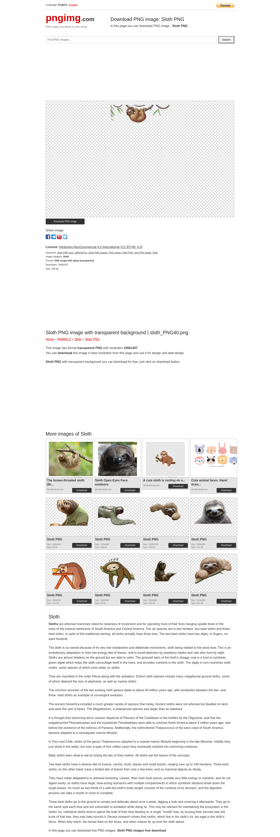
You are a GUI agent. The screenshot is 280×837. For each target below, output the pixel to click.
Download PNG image (65, 221)
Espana (73, 4)
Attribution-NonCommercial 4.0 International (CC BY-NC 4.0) (100, 247)
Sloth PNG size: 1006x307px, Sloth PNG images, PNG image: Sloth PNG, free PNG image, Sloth (107, 252)
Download (82, 490)
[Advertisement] (140, 73)
